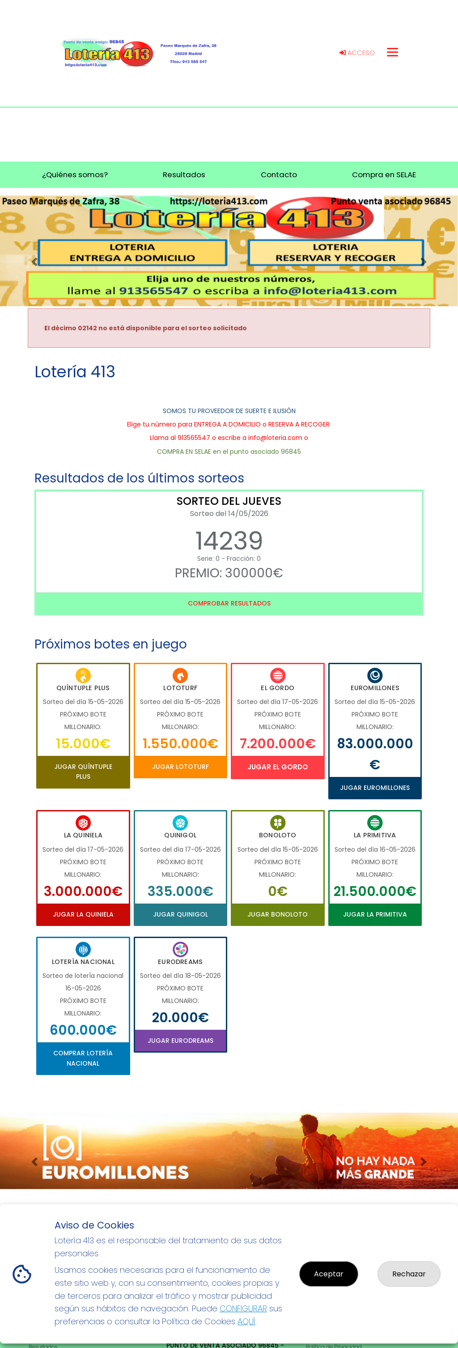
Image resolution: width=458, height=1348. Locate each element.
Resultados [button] (184, 174)
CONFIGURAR (243, 1308)
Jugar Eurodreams (180, 1040)
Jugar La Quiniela (83, 914)
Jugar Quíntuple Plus (83, 771)
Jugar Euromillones (375, 787)
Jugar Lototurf (180, 766)
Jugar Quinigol (180, 914)
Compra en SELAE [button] (384, 174)
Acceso (357, 52)
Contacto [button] (279, 174)
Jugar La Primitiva (375, 914)
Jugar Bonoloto (277, 914)
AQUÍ (246, 1321)
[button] (34, 262)
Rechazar (409, 1274)
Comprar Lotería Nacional (83, 1058)
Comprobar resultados (229, 603)
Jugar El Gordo (277, 767)
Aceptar (329, 1274)
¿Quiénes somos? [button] (75, 174)
